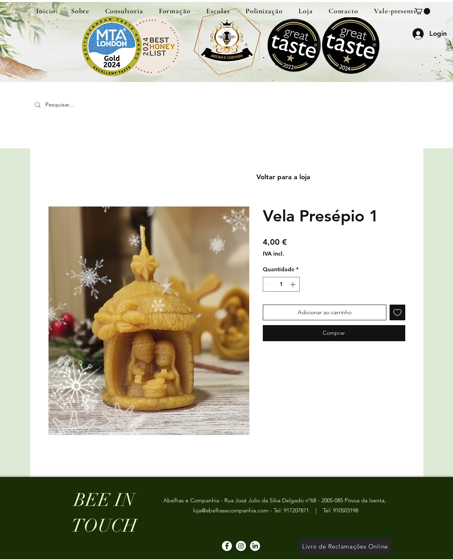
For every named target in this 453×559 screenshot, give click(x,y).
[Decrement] (269, 284)
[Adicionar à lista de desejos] (397, 312)
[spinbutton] (281, 284)
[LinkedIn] (255, 546)
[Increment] (293, 284)
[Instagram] (241, 546)
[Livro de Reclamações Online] (345, 547)
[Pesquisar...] (89, 104)
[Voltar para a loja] (283, 177)
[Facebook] (227, 546)
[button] (422, 11)
